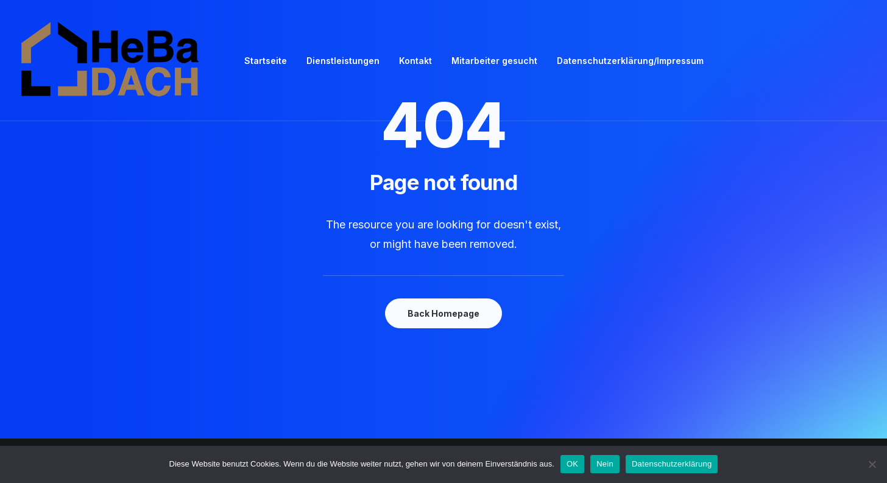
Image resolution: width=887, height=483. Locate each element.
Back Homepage (443, 313)
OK (572, 463)
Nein (604, 463)
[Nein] (872, 464)
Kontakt (415, 60)
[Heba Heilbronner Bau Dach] (110, 60)
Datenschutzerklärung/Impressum (630, 60)
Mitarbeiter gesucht (494, 60)
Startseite (265, 60)
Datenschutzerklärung (672, 463)
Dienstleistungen (343, 60)
